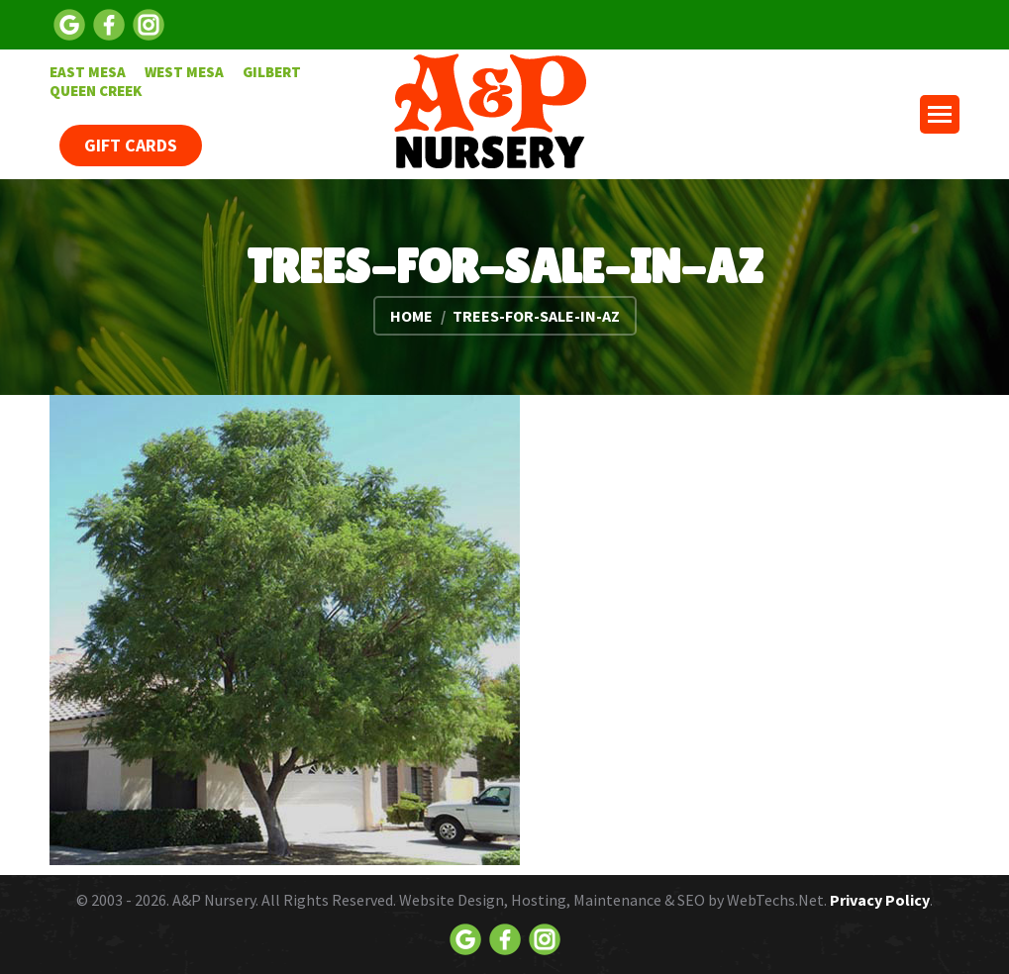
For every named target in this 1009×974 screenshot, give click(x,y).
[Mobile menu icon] (939, 114)
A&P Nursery (213, 900)
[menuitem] (88, 71)
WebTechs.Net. (777, 900)
